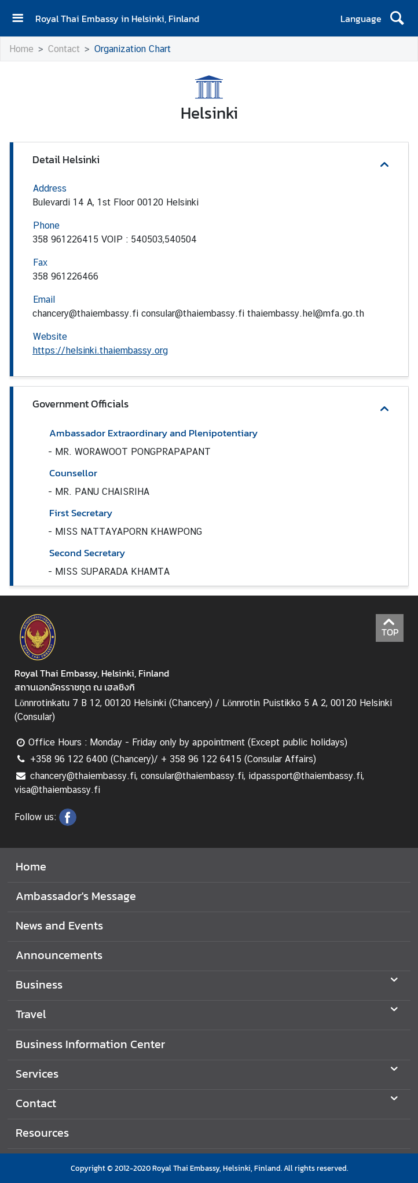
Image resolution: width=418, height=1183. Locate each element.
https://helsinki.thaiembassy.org (100, 350)
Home (21, 48)
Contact (64, 48)
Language (361, 18)
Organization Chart (132, 48)
